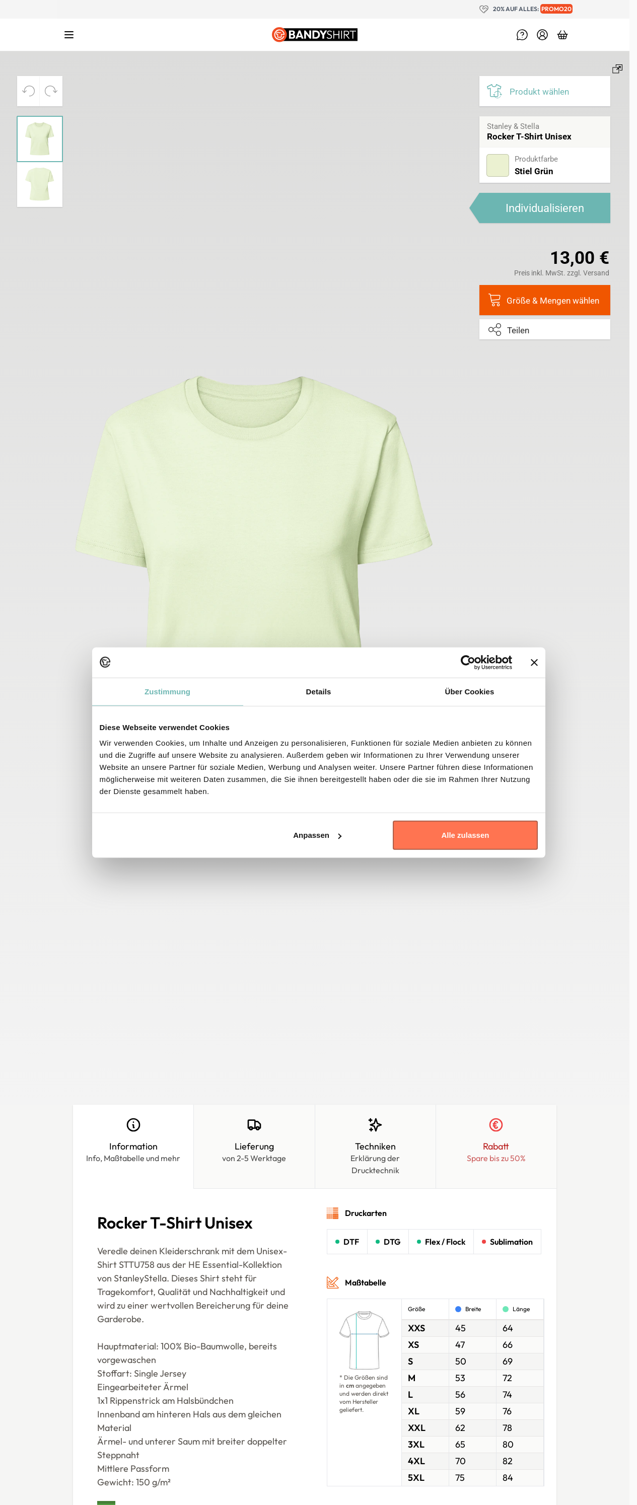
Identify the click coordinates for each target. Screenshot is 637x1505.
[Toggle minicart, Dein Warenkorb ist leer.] (562, 35)
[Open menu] (69, 35)
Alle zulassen (465, 835)
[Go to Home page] (315, 34)
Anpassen (317, 835)
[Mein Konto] (542, 35)
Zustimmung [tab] (167, 691)
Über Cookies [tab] (469, 691)
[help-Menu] (522, 35)
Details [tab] (318, 691)
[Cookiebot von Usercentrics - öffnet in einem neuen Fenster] (468, 662)
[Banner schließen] (534, 662)
